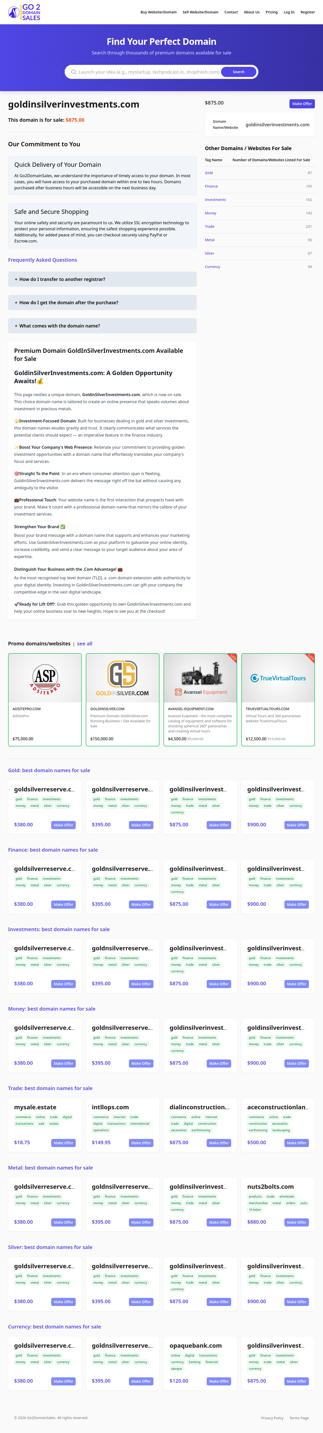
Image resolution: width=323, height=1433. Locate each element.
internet (119, 1117)
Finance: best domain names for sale (53, 849)
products (255, 1196)
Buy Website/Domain (159, 12)
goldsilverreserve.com (47, 789)
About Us (252, 12)
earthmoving (201, 1130)
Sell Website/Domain (200, 12)
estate (54, 1123)
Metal (209, 239)
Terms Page (299, 1418)
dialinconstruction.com (204, 1107)
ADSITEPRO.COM (27, 708)
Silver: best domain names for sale (50, 1247)
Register (308, 12)
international (139, 1123)
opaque (176, 1368)
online (40, 1117)
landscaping (281, 1130)
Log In (289, 12)
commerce (23, 1117)
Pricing (272, 12)
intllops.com (110, 1107)
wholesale (287, 1196)
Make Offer (302, 103)
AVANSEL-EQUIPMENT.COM (191, 708)
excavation (179, 1130)
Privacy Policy (272, 1418)
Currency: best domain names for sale (54, 1326)
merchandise (258, 1203)
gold (19, 799)
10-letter (255, 1209)
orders (290, 1203)
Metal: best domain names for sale (50, 1167)
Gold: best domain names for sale (49, 770)
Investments (215, 199)
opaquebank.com (196, 1345)
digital (67, 1117)
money (20, 806)
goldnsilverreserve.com (127, 789)
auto (304, 1203)
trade (190, 806)
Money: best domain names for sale (51, 1008)
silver (48, 806)
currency (63, 806)
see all (84, 643)
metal (35, 806)
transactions (25, 1123)
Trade (209, 226)
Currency (212, 266)
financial (212, 1362)
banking (195, 1362)
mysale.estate (35, 1107)
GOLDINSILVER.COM (107, 708)
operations (101, 1130)
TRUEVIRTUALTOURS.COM (267, 708)
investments (52, 799)
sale (41, 1123)
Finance (211, 186)
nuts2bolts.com (270, 1186)
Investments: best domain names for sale (59, 929)
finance (32, 799)
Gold (209, 172)
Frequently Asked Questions (42, 259)
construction (207, 1123)
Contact (231, 12)
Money (210, 213)
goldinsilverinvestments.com (74, 104)
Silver (209, 253)
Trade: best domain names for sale (50, 1088)
